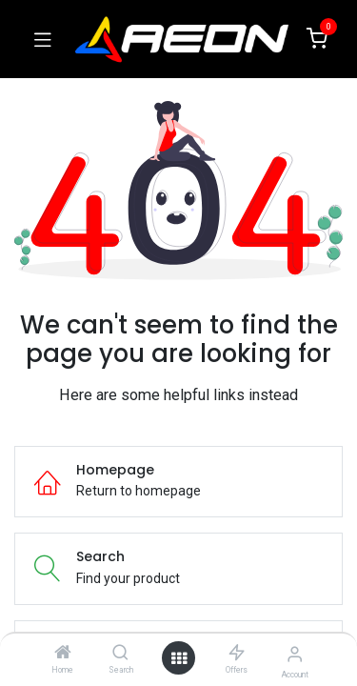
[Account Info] (295, 654)
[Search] (120, 653)
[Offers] (237, 653)
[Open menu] (179, 658)
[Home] (62, 653)
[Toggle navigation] (43, 39)
